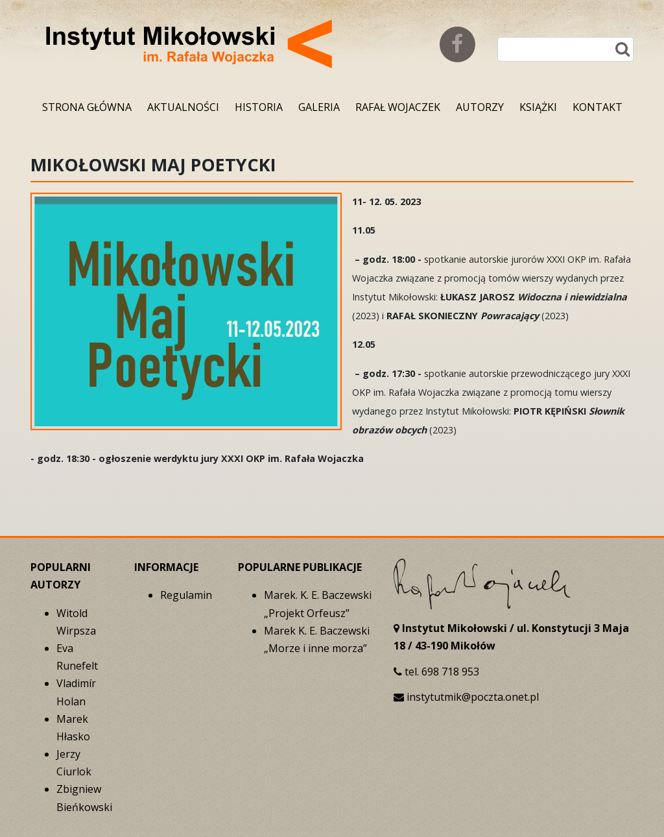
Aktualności (183, 107)
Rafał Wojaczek (397, 107)
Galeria (319, 107)
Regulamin (186, 595)
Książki (538, 107)
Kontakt (597, 107)
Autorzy (480, 107)
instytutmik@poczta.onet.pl (473, 697)
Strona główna (87, 107)
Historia (259, 107)
